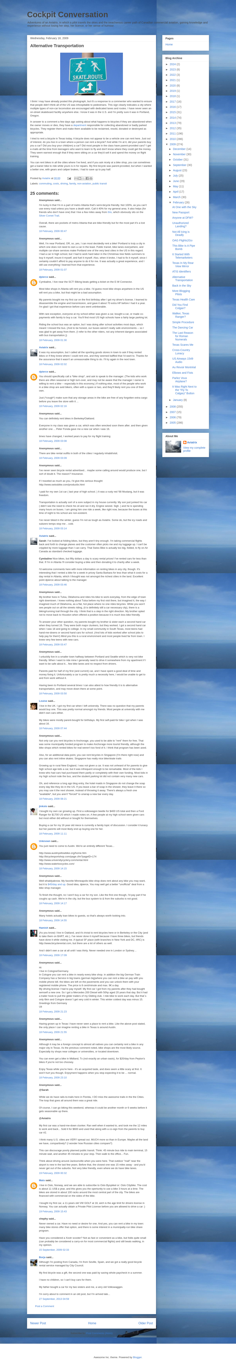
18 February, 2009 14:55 (53, 920)
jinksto (43, 806)
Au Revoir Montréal (184, 367)
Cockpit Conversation (67, 14)
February (179, 202)
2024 (173, 64)
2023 (173, 69)
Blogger (137, 1357)
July (176, 175)
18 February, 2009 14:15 (53, 868)
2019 (173, 90)
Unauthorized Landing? (180, 224)
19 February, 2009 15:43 (53, 1211)
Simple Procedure (183, 322)
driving (64, 183)
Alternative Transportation (182, 278)
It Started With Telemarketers (182, 256)
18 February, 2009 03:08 (53, 440)
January (178, 399)
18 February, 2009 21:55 (53, 1032)
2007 (173, 412)
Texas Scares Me (182, 344)
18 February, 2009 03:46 (53, 584)
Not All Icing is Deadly (181, 233)
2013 (173, 123)
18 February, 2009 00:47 (53, 231)
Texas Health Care (183, 299)
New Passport (180, 212)
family (72, 183)
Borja (42, 1257)
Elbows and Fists (182, 372)
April (176, 191)
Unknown (45, 841)
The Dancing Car (182, 327)
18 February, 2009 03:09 (53, 458)
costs (56, 183)
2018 (173, 96)
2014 (173, 117)
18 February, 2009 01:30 (53, 340)
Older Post (145, 1323)
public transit (100, 183)
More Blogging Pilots (181, 292)
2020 (173, 85)
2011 (173, 133)
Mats (42, 1180)
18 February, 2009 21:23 (53, 1011)
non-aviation (84, 183)
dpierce (43, 276)
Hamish (43, 927)
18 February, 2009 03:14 (53, 528)
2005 (173, 422)
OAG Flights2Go (182, 240)
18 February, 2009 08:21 (53, 798)
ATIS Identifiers (181, 271)
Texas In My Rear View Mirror (183, 264)
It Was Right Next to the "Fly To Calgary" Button (184, 390)
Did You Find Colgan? (180, 306)
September (180, 165)
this (110, 212)
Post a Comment (44, 1306)
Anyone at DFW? (182, 217)
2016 (173, 106)
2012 (173, 128)
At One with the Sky (184, 207)
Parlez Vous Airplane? (179, 379)
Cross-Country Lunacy (181, 351)
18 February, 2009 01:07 (53, 269)
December (179, 149)
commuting (45, 183)
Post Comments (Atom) (99, 1333)
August (177, 170)
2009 (173, 144)
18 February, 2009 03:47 (53, 644)
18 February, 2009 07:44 (53, 728)
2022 (173, 74)
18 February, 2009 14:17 (53, 903)
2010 (173, 139)
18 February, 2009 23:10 (53, 1077)
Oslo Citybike (128, 1185)
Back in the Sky (181, 285)
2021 (173, 80)
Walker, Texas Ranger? (180, 315)
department (79, 125)
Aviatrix (43, 347)
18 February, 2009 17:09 (53, 955)
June (176, 181)
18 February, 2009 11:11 (53, 833)
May (176, 186)
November (179, 154)
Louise (43, 700)
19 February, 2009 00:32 (53, 1173)
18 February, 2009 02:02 (53, 364)
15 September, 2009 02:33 (54, 1249)
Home (92, 1323)
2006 (173, 417)
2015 (173, 112)
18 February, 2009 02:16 (53, 406)
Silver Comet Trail (49, 215)
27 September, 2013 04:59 (54, 1298)
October (178, 159)
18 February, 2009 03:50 (53, 693)
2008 (173, 406)
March (177, 197)
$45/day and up (56, 884)
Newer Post (38, 1323)
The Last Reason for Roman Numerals (182, 336)
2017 (173, 101)
